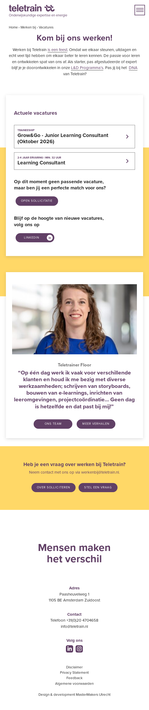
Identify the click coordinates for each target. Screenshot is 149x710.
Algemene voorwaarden (74, 684)
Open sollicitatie (37, 201)
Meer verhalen (95, 424)
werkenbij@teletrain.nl (100, 472)
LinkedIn (32, 237)
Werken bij (28, 27)
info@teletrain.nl (74, 626)
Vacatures (46, 27)
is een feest (57, 49)
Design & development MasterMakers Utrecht (74, 695)
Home (13, 27)
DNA (133, 67)
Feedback (74, 678)
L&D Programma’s (87, 67)
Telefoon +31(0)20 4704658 (74, 620)
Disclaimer (74, 667)
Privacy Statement (74, 673)
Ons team (53, 424)
